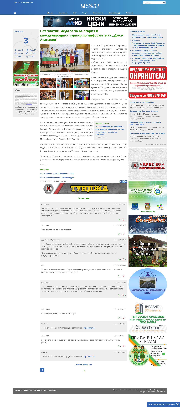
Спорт (84, 13)
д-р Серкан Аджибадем (51, 240)
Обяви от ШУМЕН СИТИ (156, 144)
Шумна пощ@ (114, 13)
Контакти (38, 390)
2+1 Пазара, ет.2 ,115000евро (142, 102)
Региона (129, 13)
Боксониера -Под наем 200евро (144, 111)
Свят (75, 13)
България (63, 13)
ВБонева (45, 265)
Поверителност (51, 390)
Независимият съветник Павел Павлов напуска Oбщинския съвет (147, 36)
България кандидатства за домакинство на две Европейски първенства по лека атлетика (147, 52)
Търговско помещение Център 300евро (147, 133)
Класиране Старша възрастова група (57, 173)
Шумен (50, 13)
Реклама (28, 390)
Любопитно (98, 13)
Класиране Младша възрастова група (57, 177)
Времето (136, 40)
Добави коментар (83, 364)
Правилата (89, 327)
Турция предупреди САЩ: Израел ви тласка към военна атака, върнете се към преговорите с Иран (148, 45)
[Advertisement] (84, 302)
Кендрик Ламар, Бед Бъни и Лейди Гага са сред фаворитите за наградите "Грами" (148, 60)
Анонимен (45, 204)
